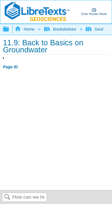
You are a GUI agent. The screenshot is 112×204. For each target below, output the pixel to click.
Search (7, 197)
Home (25, 29)
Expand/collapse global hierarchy (9, 29)
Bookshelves (60, 29)
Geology (98, 29)
